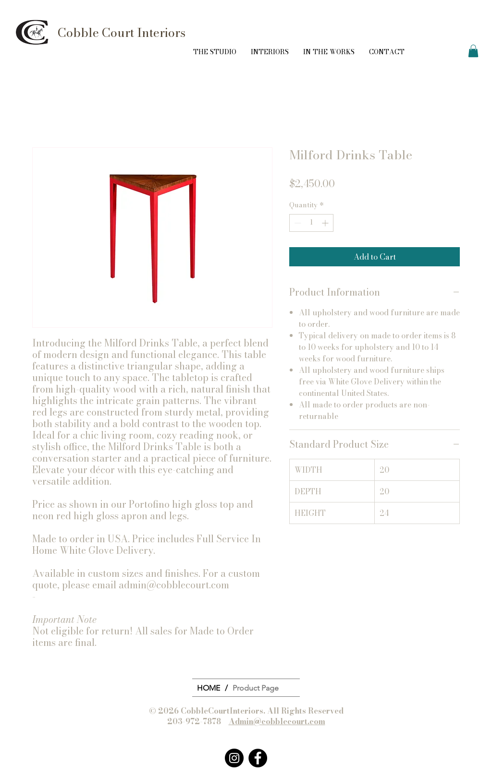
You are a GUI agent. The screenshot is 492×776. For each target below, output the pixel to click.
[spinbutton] (311, 223)
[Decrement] (297, 223)
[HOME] (208, 687)
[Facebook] (257, 758)
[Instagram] (234, 758)
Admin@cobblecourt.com (277, 721)
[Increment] (326, 223)
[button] (473, 51)
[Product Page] (255, 687)
